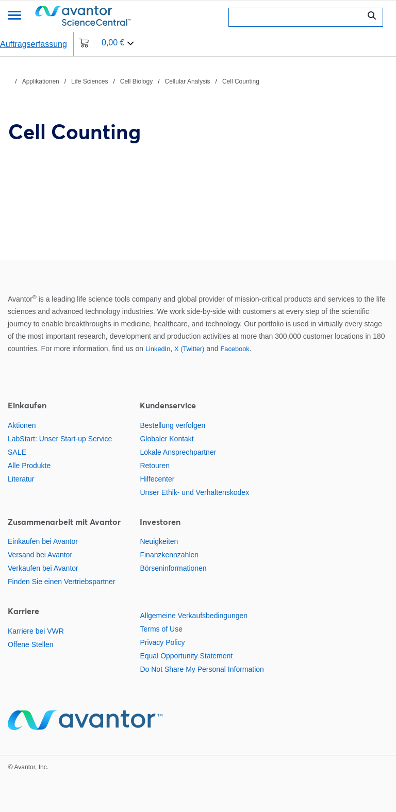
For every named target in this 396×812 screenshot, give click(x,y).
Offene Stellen (30, 644)
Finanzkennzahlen (169, 555)
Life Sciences (89, 81)
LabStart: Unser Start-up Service (60, 439)
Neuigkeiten (159, 541)
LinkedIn (157, 349)
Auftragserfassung (33, 44)
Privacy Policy (162, 642)
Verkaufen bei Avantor (43, 568)
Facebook (235, 349)
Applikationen (40, 81)
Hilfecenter (157, 479)
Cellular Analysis (187, 81)
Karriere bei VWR (36, 631)
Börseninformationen (173, 568)
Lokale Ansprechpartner (178, 452)
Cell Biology (136, 81)
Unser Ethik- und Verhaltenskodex (194, 492)
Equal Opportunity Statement (186, 656)
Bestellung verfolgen (172, 425)
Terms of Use (161, 629)
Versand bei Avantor (40, 555)
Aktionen (22, 425)
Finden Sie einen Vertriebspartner (62, 581)
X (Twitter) (189, 349)
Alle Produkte (29, 465)
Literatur (21, 479)
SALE (17, 452)
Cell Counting (240, 81)
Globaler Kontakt (166, 439)
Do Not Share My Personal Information (201, 669)
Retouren (155, 465)
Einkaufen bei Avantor (43, 541)
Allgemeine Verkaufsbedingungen (194, 615)
